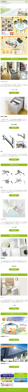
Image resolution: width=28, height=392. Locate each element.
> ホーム (2, 4)
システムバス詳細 (14, 227)
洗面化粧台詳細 (14, 266)
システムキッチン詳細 (14, 89)
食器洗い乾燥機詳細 (14, 124)
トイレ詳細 (14, 305)
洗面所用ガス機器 (14, 269)
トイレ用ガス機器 (14, 308)
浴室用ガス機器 (14, 195)
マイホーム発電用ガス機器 (14, 339)
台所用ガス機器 (14, 92)
